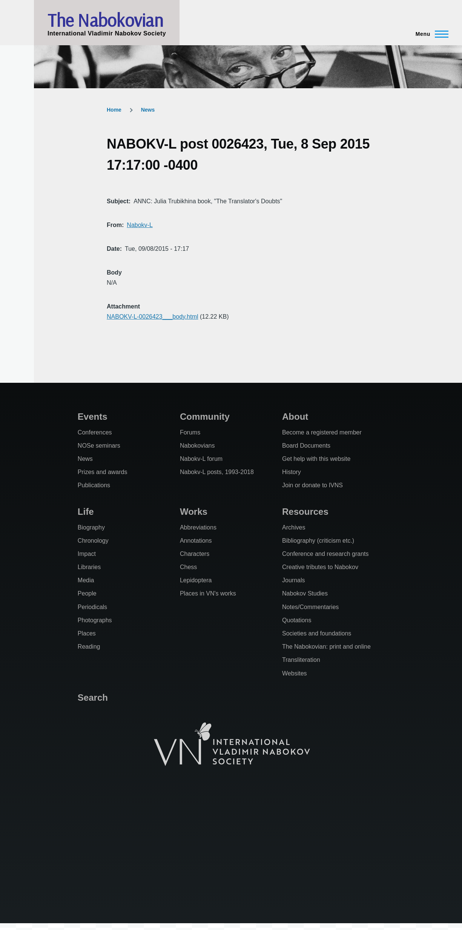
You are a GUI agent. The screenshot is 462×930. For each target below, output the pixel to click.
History (291, 472)
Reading (89, 646)
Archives (293, 527)
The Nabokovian (105, 20)
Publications (94, 485)
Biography (91, 527)
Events (92, 416)
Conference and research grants (325, 554)
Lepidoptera (196, 580)
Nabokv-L (139, 225)
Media (86, 580)
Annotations (196, 540)
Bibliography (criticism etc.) (318, 540)
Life (86, 511)
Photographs (95, 620)
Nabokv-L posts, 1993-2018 (217, 472)
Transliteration (301, 660)
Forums (190, 432)
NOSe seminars (99, 445)
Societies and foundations (316, 633)
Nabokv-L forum (201, 459)
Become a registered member (322, 432)
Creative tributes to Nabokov (320, 567)
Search (93, 697)
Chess (188, 567)
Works (193, 511)
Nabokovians (197, 445)
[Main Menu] (430, 34)
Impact (87, 554)
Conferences (95, 432)
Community (205, 416)
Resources (305, 511)
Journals (293, 580)
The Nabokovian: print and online (326, 646)
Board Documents (306, 445)
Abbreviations (198, 527)
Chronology (93, 540)
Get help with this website (316, 459)
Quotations (296, 620)
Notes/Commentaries (310, 607)
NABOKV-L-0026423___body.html (152, 316)
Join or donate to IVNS (312, 485)
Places (87, 633)
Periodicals (92, 607)
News (148, 110)
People (87, 593)
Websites (294, 673)
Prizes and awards (102, 472)
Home (114, 110)
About (295, 416)
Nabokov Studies (305, 593)
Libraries (89, 567)
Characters (194, 554)
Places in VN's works (208, 593)
